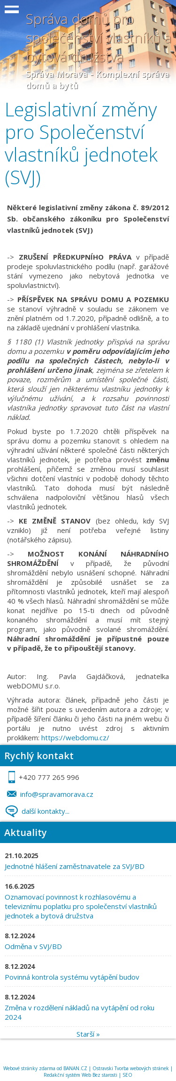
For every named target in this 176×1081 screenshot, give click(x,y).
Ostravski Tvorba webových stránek (130, 1068)
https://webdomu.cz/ (75, 737)
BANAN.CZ (75, 1068)
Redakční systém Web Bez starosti (80, 1075)
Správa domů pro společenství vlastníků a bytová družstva (99, 37)
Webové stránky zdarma (29, 1068)
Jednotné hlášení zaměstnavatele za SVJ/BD (75, 866)
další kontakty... (45, 811)
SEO (127, 1075)
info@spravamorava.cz (56, 794)
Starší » (88, 1034)
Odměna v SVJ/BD (34, 946)
